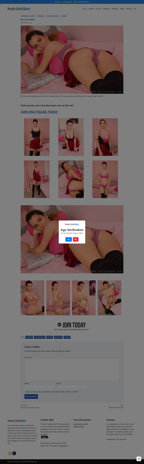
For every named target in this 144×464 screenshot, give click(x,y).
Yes (68, 239)
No (76, 239)
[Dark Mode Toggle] (138, 458)
